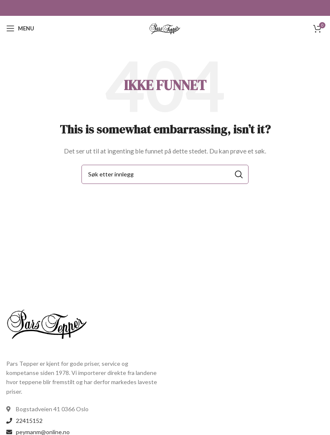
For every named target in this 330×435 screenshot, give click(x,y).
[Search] (165, 174)
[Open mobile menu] (20, 28)
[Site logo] (164, 27)
